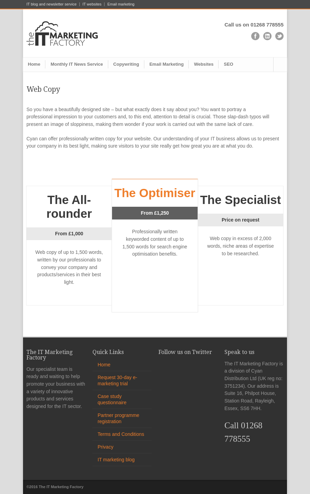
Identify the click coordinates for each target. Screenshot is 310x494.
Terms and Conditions (121, 434)
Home (34, 64)
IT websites (91, 4)
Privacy (105, 447)
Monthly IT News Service (77, 64)
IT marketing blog (116, 459)
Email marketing (120, 4)
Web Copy (43, 89)
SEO (228, 64)
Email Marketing (167, 64)
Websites (203, 64)
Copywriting (126, 64)
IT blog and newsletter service (51, 4)
